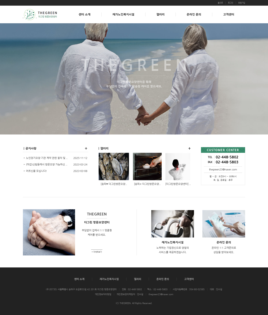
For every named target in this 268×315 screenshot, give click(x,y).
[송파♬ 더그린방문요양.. (147, 183)
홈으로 (220, 3)
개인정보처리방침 (103, 294)
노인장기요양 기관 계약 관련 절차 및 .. (47, 157)
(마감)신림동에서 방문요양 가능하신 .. (46, 164)
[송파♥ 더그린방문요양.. (114, 183)
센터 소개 (84, 14)
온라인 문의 (194, 14)
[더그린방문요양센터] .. (178, 183)
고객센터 (228, 14)
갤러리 (160, 14)
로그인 (230, 3)
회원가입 (241, 3)
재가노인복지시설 (123, 14)
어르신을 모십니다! (36, 170)
